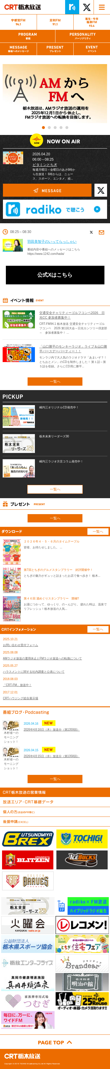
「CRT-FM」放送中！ (17, 685)
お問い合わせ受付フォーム (20, 645)
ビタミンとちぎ (45, 165)
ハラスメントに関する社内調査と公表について (34, 671)
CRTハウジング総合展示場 (20, 698)
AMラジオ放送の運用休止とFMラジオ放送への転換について (42, 658)
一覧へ (55, 381)
